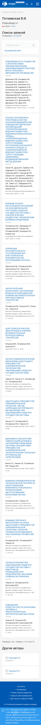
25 (17, 36)
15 (14, 36)
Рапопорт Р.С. (15, 658)
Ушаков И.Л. (14, 671)
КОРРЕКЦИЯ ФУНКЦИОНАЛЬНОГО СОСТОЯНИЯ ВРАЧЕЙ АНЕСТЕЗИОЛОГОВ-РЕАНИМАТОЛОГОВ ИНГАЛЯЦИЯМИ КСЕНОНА (17, 254)
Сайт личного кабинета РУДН (21, 699)
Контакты (21, 686)
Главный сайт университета (21, 696)
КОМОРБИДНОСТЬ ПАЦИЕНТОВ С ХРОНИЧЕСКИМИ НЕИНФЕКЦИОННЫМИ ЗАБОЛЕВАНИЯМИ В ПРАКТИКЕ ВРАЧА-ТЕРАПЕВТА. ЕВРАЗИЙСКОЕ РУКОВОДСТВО (20, 67)
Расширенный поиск (12, 50)
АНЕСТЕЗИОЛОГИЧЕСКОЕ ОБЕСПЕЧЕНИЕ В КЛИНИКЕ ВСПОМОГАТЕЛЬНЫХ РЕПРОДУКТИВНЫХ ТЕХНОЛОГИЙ (18, 333)
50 (20, 36)
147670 (13, 26)
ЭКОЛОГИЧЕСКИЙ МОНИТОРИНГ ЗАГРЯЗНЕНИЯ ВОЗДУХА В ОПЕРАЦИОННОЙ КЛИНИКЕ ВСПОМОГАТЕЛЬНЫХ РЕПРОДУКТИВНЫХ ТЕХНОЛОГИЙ (20, 294)
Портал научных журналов (21, 693)
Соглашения (21, 690)
